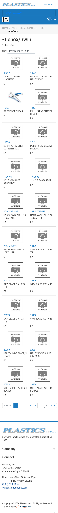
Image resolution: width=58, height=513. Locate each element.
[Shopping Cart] (51, 19)
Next (53, 405)
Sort (4, 50)
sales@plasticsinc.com (14, 487)
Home (5, 27)
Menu (48, 4)
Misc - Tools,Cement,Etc (23, 27)
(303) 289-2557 (10, 483)
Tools (42, 27)
